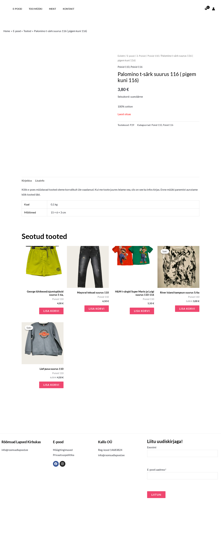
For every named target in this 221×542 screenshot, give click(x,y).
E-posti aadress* (182, 512)
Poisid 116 (137, 66)
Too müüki (32, 8)
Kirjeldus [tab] (27, 216)
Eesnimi (182, 490)
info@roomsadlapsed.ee (16, 488)
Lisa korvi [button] (51, 348)
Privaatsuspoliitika (64, 493)
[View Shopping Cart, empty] (206, 8)
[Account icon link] (213, 8)
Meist (47, 8)
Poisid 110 (155, 55)
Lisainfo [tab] (40, 216)
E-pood (16, 8)
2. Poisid (142, 55)
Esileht (121, 55)
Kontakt (62, 8)
